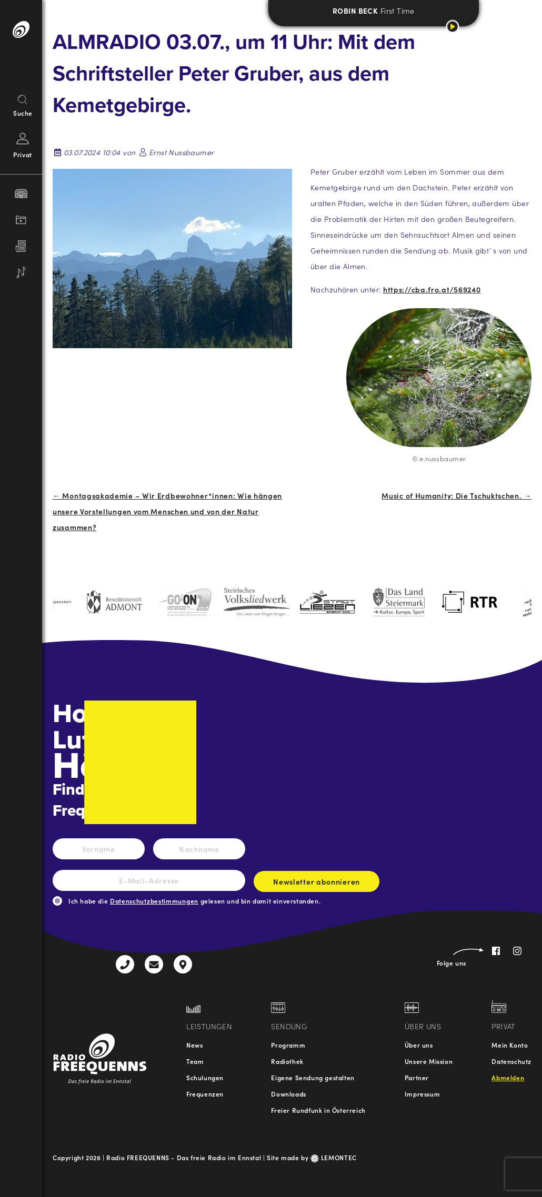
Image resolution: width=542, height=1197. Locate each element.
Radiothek (287, 1061)
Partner (417, 1077)
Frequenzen (205, 1093)
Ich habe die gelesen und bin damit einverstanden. (194, 900)
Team (195, 1061)
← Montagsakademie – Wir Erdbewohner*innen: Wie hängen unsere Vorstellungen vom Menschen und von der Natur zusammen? (167, 511)
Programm (288, 1044)
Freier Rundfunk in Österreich (318, 1109)
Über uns (419, 1044)
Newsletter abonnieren (316, 884)
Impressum (422, 1093)
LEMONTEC (333, 1157)
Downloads (288, 1093)
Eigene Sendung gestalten (312, 1077)
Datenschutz (511, 1061)
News (194, 1044)
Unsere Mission (429, 1061)
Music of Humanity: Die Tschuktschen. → (456, 495)
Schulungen (205, 1077)
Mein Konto (509, 1044)
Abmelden (507, 1077)
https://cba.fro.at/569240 (432, 289)
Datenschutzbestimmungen (154, 900)
